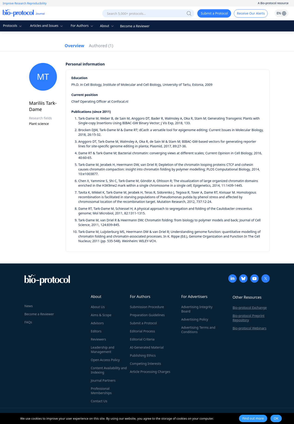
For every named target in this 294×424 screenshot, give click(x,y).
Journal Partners (103, 380)
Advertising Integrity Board (197, 309)
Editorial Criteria (142, 339)
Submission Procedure (147, 307)
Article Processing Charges (150, 371)
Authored (101, 45)
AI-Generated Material (147, 347)
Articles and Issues (47, 25)
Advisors (97, 323)
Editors (96, 331)
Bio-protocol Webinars (249, 328)
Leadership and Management (103, 349)
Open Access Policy (105, 360)
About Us (98, 307)
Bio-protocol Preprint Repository (249, 317)
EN (281, 13)
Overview (74, 45)
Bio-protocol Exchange (250, 307)
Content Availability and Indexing (109, 370)
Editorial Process (142, 331)
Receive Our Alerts (251, 13)
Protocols (13, 25)
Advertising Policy (194, 319)
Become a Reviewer (135, 26)
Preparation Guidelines (147, 315)
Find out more (253, 418)
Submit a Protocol (214, 13)
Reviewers (98, 339)
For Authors (82, 25)
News (29, 306)
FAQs (28, 322)
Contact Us (99, 401)
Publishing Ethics (143, 355)
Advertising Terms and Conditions (198, 329)
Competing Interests (145, 363)
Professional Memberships (101, 390)
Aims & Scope (101, 315)
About (107, 26)
